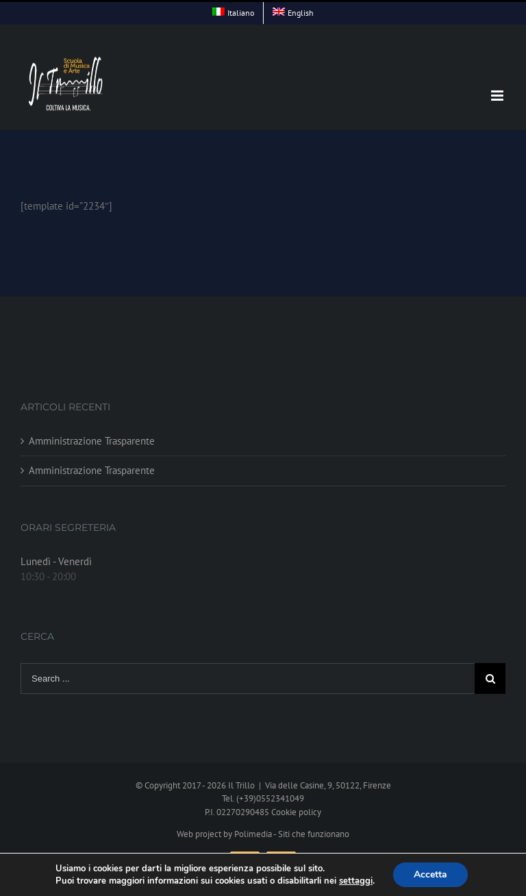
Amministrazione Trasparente (92, 440)
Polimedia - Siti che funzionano (291, 834)
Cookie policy (296, 812)
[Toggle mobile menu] (498, 95)
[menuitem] (233, 13)
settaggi (356, 881)
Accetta (430, 874)
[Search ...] (248, 678)
